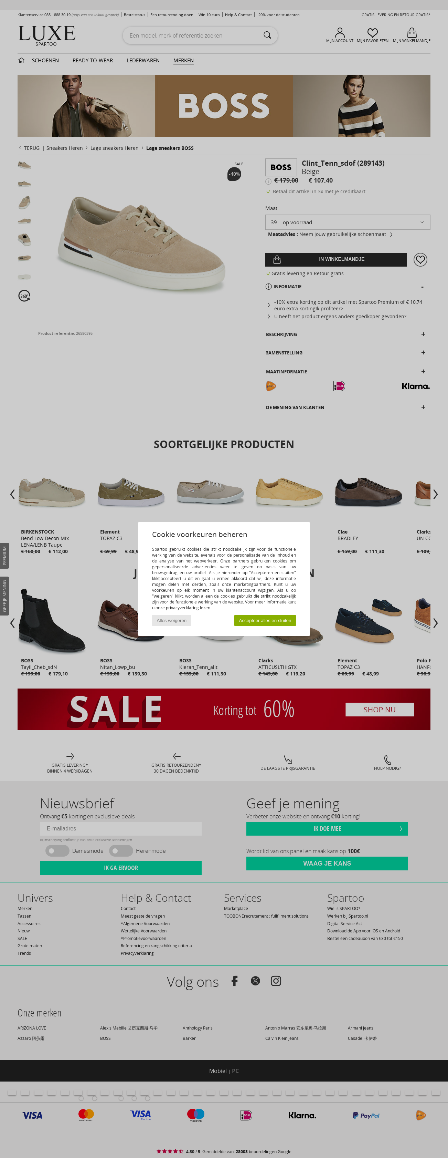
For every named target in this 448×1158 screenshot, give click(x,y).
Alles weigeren (172, 620)
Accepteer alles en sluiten (265, 620)
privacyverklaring (182, 608)
